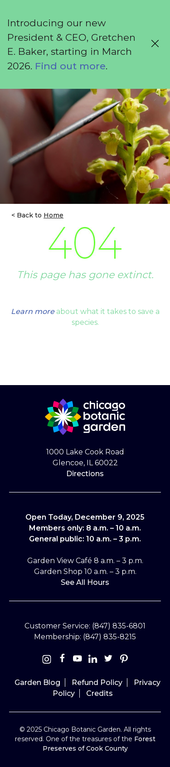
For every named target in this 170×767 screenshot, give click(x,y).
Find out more (70, 66)
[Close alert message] (155, 44)
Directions (85, 473)
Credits (99, 693)
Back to (39, 215)
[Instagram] (46, 660)
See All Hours (85, 582)
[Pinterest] (123, 660)
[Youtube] (77, 660)
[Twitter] (109, 660)
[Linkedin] (92, 660)
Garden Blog (37, 682)
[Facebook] (63, 660)
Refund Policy (97, 682)
